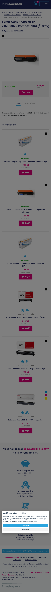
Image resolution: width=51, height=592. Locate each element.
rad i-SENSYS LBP (37, 12)
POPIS (18, 103)
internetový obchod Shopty (11, 577)
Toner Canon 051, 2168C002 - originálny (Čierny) (25, 369)
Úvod (3, 12)
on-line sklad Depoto (29, 577)
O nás (22, 557)
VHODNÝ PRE (30, 103)
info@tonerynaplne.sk (40, 572)
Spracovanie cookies (32, 521)
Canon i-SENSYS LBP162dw (32, 15)
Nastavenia (25, 529)
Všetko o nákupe (31, 560)
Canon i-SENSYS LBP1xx (12, 15)
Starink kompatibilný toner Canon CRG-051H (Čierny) (25, 161)
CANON (10, 12)
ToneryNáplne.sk (9, 575)
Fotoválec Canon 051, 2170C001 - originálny (25, 420)
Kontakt (31, 557)
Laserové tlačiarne (22, 12)
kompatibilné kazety (36, 448)
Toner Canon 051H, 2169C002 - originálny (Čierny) (25, 317)
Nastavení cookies (8, 580)
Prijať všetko (26, 525)
